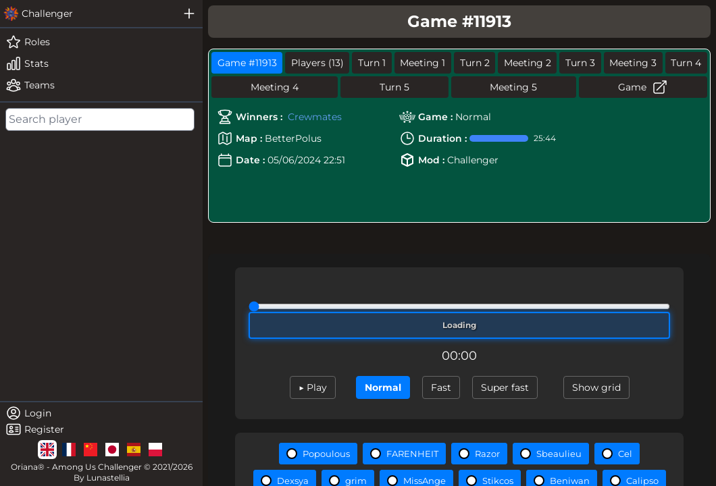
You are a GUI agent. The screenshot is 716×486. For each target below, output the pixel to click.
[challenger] (88, 13)
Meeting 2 (527, 63)
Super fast (505, 387)
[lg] (47, 449)
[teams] (101, 85)
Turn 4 (686, 63)
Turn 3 (580, 63)
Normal (383, 387)
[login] (101, 413)
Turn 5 (394, 87)
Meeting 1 (422, 63)
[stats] (101, 63)
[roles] (101, 42)
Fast (441, 387)
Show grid (596, 387)
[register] (101, 429)
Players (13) (317, 63)
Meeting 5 (513, 87)
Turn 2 (475, 63)
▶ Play (313, 387)
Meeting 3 (633, 63)
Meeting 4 (275, 87)
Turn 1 (372, 63)
